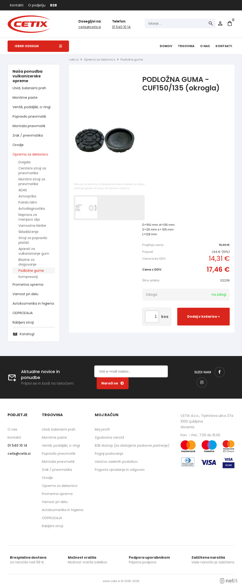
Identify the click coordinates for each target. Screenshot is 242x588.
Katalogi (27, 334)
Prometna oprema (28, 284)
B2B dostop (132, 445)
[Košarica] (229, 23)
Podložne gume (31, 270)
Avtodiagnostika (31, 208)
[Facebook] (219, 372)
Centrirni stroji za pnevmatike (32, 170)
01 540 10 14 (121, 27)
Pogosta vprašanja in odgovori (119, 469)
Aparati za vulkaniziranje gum (33, 251)
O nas (205, 46)
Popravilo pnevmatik (29, 116)
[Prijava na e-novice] (113, 383)
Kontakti (16, 5)
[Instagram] (202, 382)
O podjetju (36, 5)
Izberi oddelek (38, 46)
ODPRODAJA (23, 313)
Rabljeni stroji (23, 322)
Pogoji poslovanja (109, 453)
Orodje (18, 145)
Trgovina (186, 46)
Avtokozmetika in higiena (33, 303)
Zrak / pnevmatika (28, 135)
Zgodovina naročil (109, 437)
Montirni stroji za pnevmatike (31, 181)
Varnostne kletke (32, 225)
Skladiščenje (28, 231)
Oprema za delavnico (30, 154)
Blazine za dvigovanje (27, 262)
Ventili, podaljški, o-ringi (32, 107)
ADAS (22, 190)
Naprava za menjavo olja (29, 217)
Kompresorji (28, 276)
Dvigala (24, 162)
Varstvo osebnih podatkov (116, 461)
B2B (53, 5)
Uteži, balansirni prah (29, 88)
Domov (166, 46)
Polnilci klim (27, 202)
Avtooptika (27, 196)
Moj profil (102, 429)
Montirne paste (25, 97)
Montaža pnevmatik (29, 126)
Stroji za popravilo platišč (32, 240)
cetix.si (74, 60)
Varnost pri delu (25, 294)
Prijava (220, 23)
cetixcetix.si (89, 27)
